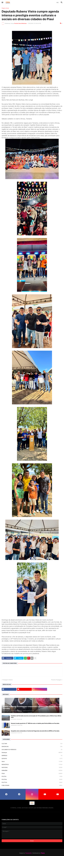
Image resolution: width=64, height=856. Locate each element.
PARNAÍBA (32, 770)
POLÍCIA (32, 776)
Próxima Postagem (56, 679)
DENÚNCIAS (32, 746)
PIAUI (32, 773)
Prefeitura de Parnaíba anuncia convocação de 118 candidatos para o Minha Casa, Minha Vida (36, 716)
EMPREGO (32, 755)
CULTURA (32, 743)
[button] (2, 2)
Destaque (32, 752)
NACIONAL (32, 767)
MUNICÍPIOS (32, 764)
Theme (43, 853)
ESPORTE (32, 758)
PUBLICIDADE (32, 785)
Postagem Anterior (8, 679)
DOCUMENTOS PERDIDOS (32, 749)
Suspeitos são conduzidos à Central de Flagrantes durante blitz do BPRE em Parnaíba (35, 731)
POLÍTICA (32, 782)
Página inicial (5, 8)
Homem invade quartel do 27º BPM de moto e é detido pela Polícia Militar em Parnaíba (35, 723)
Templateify (28, 853)
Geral (32, 761)
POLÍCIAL (32, 779)
